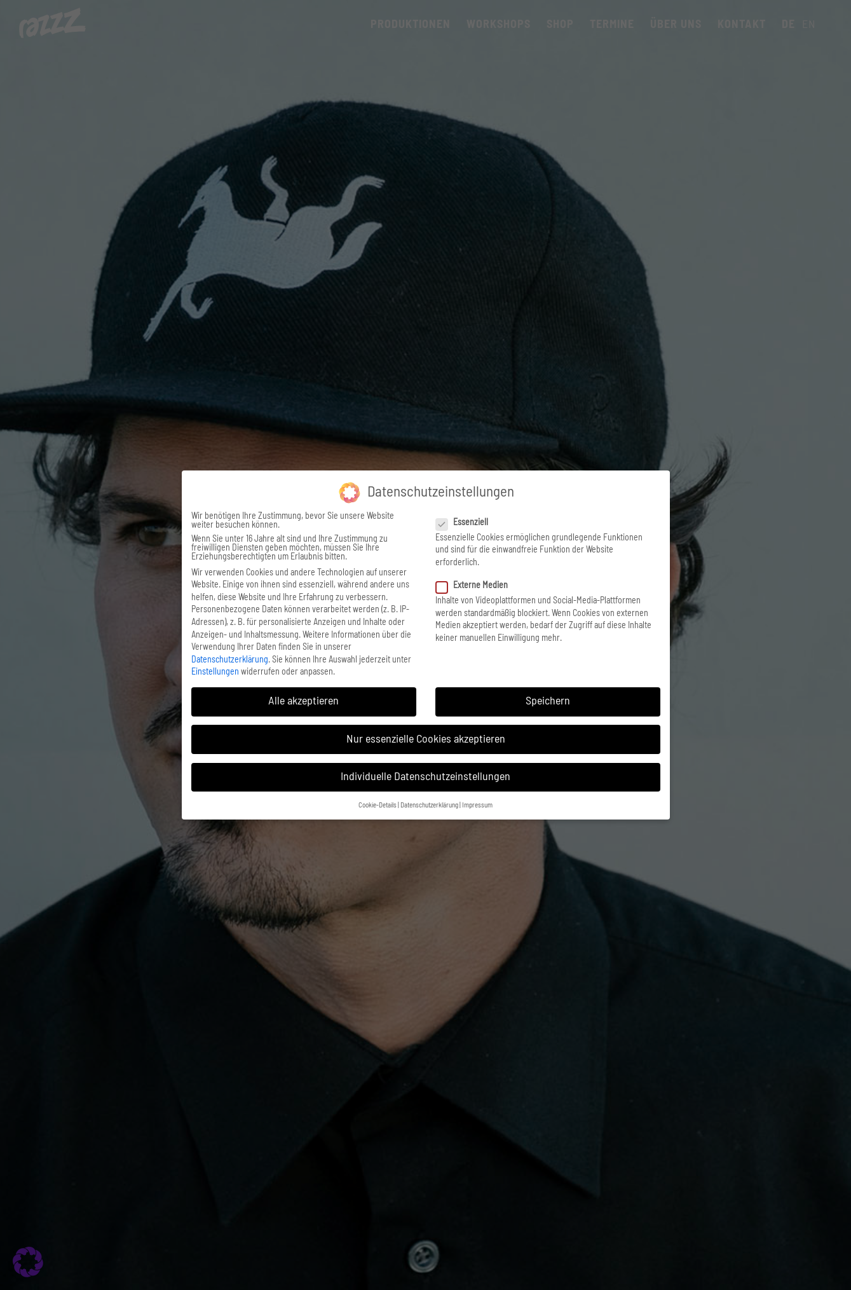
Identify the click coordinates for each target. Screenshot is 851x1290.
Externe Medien (477, 585)
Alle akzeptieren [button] (303, 701)
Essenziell (467, 522)
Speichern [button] (548, 701)
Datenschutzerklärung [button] (429, 805)
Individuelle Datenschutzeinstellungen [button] (425, 777)
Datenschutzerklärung (229, 659)
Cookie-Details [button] (377, 805)
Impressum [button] (477, 805)
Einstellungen (215, 672)
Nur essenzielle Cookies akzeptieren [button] (425, 739)
